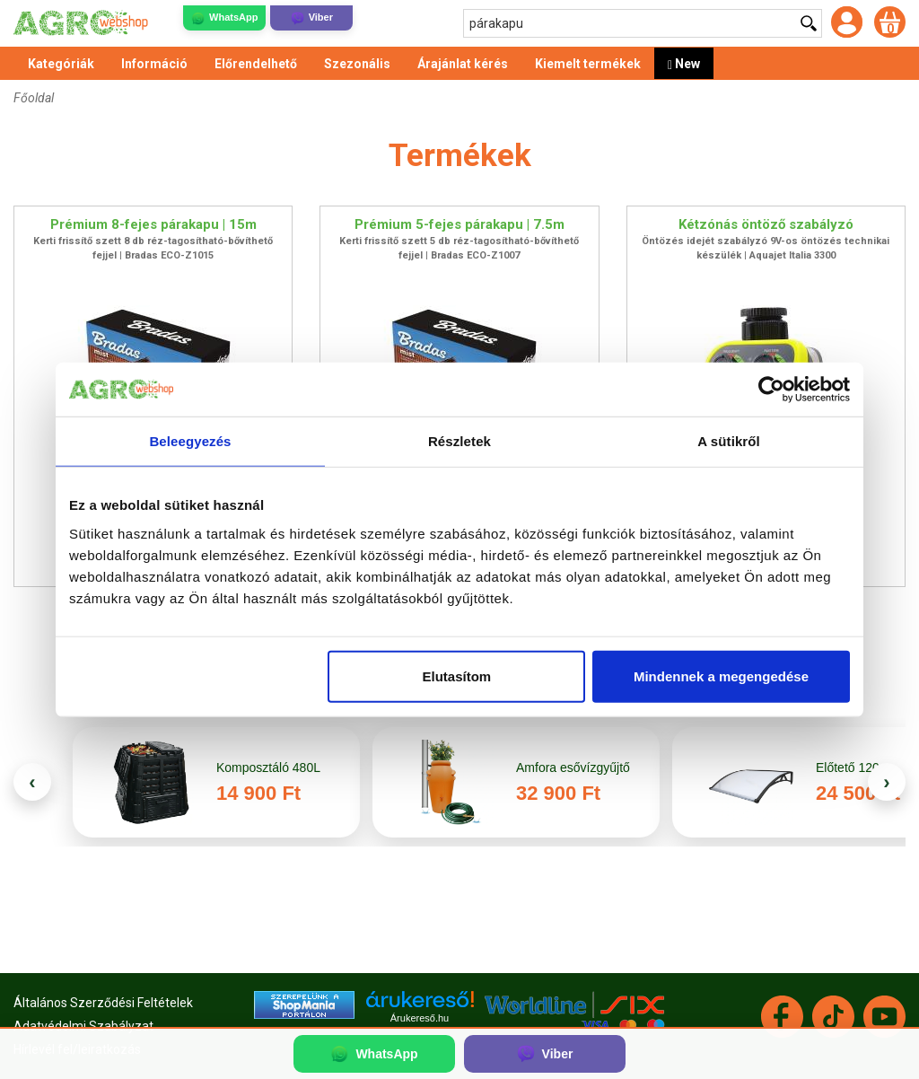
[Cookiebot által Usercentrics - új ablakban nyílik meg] (771, 389)
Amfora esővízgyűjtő (575, 767)
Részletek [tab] (459, 441)
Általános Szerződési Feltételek (103, 1003)
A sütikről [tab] (728, 441)
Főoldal (33, 98)
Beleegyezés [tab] (190, 441)
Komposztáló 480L (268, 767)
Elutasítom (457, 675)
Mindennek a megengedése (721, 675)
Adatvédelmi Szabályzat (83, 1026)
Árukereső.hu (419, 1018)
